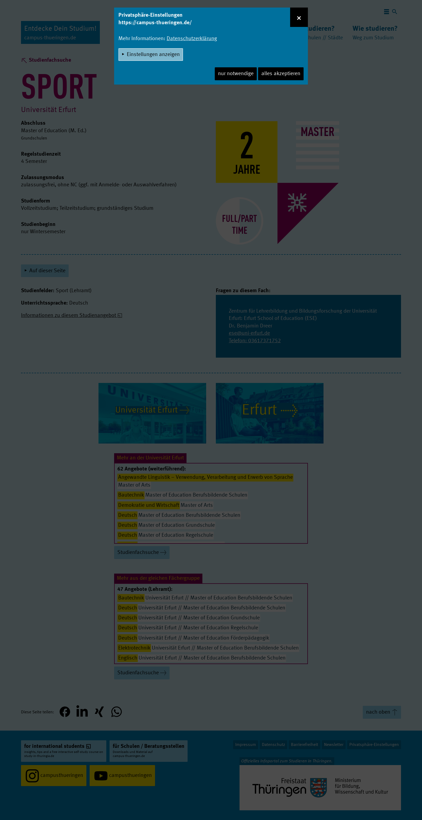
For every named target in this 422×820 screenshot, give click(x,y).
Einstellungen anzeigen (153, 54)
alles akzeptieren (280, 73)
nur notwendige (236, 73)
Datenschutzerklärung (192, 38)
